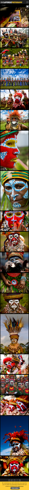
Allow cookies (15, 488)
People (3, 5)
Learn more (20, 486)
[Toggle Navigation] (27, 2)
